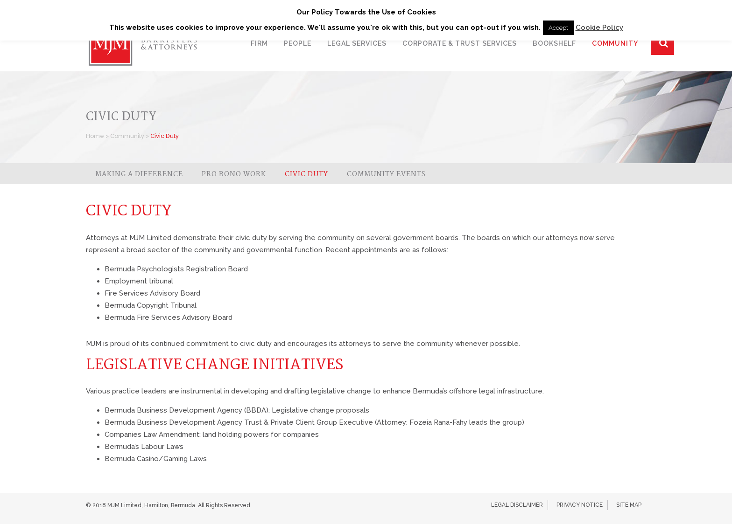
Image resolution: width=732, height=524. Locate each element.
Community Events (386, 174)
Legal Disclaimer (517, 505)
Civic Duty (306, 174)
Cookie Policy (599, 27)
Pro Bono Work (234, 174)
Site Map (628, 505)
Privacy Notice (579, 505)
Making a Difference (139, 174)
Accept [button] (558, 27)
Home (95, 135)
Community (127, 135)
